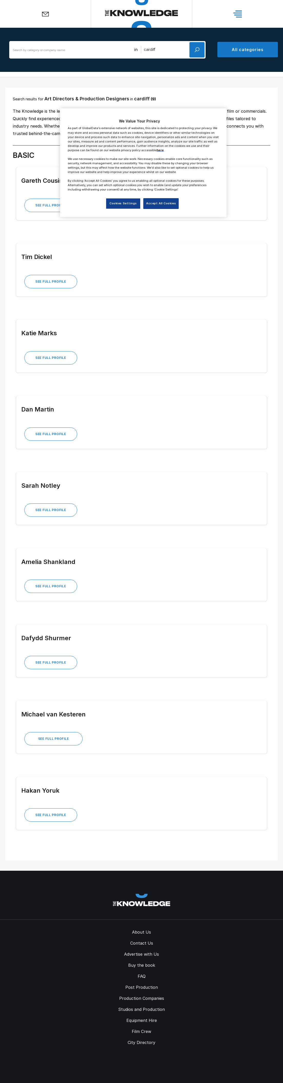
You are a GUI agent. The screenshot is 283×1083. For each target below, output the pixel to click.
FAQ (142, 976)
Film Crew (141, 1031)
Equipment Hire (141, 1020)
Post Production (141, 987)
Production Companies (141, 998)
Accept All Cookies (161, 203)
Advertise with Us (141, 954)
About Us (141, 932)
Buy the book (141, 965)
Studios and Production (141, 1009)
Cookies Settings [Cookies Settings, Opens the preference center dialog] (123, 203)
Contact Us (141, 943)
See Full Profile (50, 205)
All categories (248, 49)
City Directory (141, 1042)
